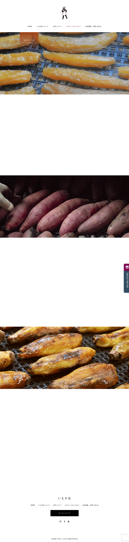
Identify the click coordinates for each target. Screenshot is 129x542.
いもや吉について (42, 26)
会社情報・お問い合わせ (93, 26)
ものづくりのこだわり (73, 26)
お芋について (57, 26)
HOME (30, 26)
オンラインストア (64, 513)
